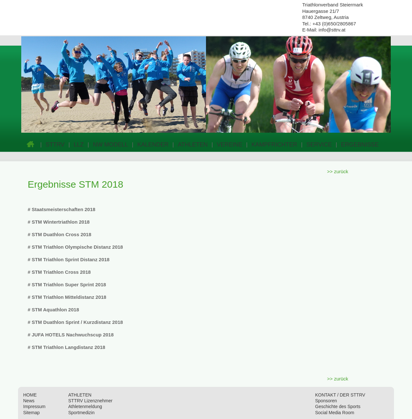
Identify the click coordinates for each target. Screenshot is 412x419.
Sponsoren (326, 400)
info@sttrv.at (332, 29)
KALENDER (152, 144)
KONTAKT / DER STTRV (340, 394)
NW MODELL (110, 144)
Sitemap (31, 412)
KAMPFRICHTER (274, 144)
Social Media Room (334, 412)
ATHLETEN (193, 144)
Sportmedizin (81, 412)
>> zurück (337, 171)
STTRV (55, 144)
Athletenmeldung (85, 406)
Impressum (34, 406)
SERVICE (319, 144)
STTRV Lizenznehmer (90, 400)
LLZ (79, 144)
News (28, 400)
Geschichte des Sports (337, 406)
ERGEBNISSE (360, 144)
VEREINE (229, 144)
